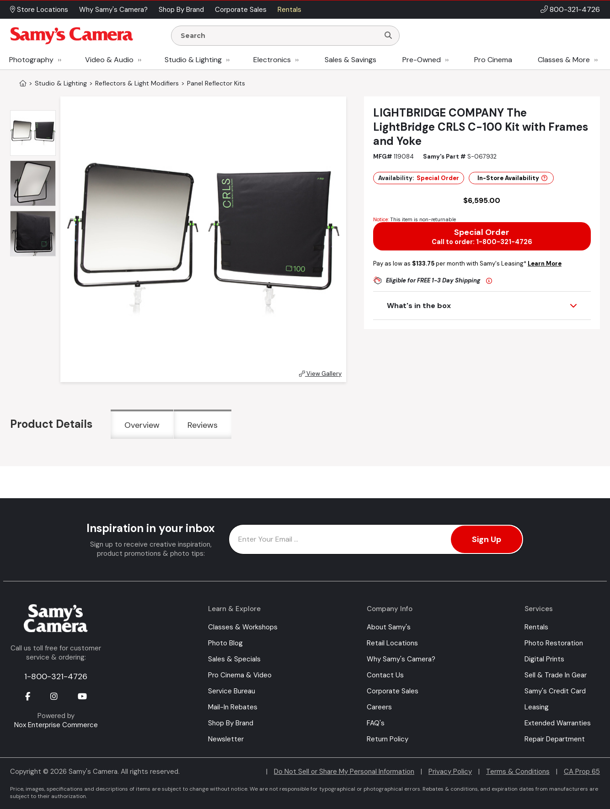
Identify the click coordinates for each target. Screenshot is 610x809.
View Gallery (320, 374)
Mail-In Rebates (232, 707)
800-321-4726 (575, 9)
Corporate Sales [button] (241, 9)
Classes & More (564, 59)
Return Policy (387, 739)
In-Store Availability (512, 178)
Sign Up (486, 539)
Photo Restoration (553, 643)
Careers (379, 707)
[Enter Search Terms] (279, 35)
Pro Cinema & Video (240, 675)
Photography (31, 59)
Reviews (202, 425)
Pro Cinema (493, 59)
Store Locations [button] (39, 9)
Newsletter (226, 739)
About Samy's (389, 627)
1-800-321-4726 (55, 676)
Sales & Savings (350, 59)
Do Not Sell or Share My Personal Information (344, 771)
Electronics (272, 59)
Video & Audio (109, 59)
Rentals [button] (289, 9)
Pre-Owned (421, 59)
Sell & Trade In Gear (555, 675)
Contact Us (385, 675)
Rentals (536, 627)
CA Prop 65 (582, 771)
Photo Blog (225, 643)
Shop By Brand (230, 723)
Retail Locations (392, 643)
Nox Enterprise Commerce (56, 724)
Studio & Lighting (193, 59)
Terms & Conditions (518, 771)
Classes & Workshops (243, 627)
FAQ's (376, 723)
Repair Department (554, 739)
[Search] (388, 35)
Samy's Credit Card (555, 691)
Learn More (545, 263)
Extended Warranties (557, 723)
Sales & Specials (234, 659)
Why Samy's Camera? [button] (113, 9)
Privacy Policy (450, 771)
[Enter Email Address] (376, 539)
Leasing (536, 707)
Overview (142, 425)
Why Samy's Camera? (401, 659)
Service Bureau (231, 691)
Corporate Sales (392, 691)
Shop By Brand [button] (181, 9)
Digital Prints (544, 659)
